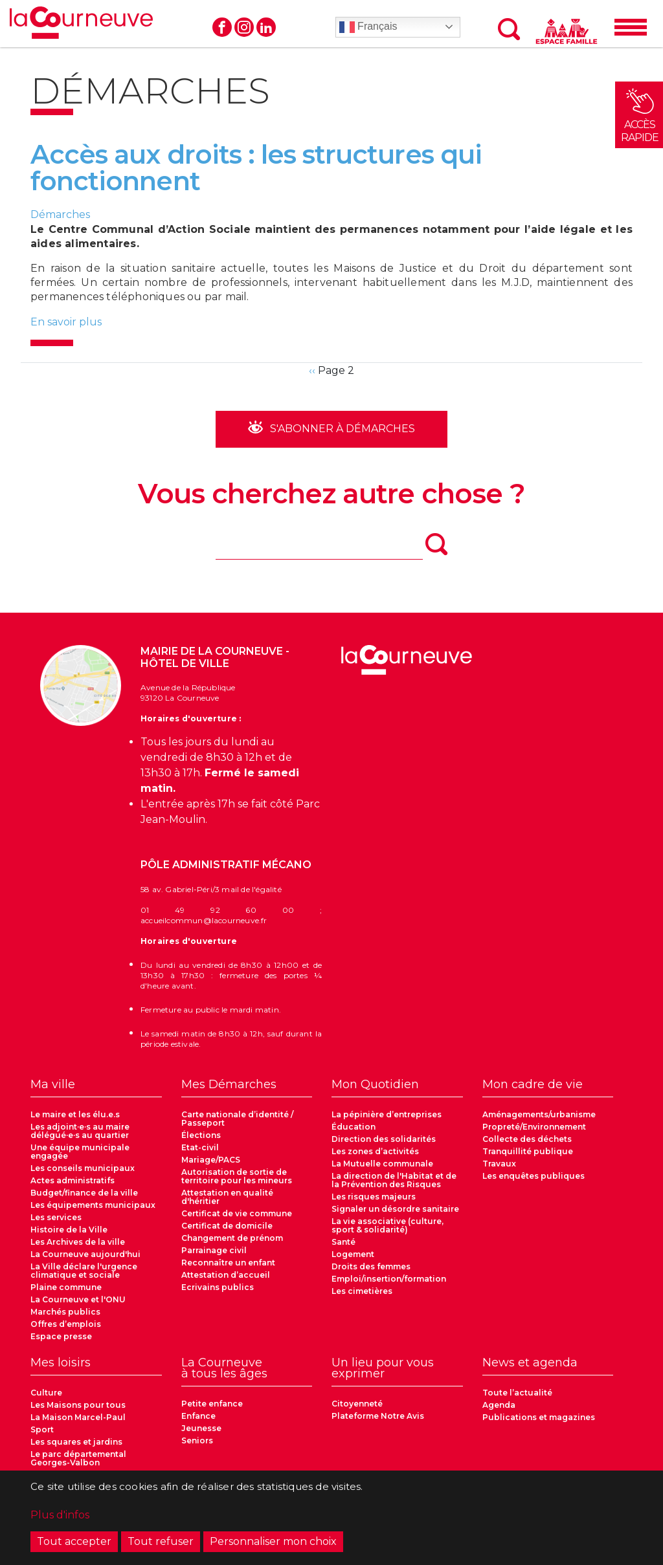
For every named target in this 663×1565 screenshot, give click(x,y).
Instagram (244, 27)
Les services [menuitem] (56, 1217)
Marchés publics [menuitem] (65, 1312)
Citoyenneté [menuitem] (357, 1403)
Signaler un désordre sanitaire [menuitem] (395, 1209)
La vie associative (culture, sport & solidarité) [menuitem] (388, 1225)
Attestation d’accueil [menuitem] (225, 1275)
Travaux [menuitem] (499, 1163)
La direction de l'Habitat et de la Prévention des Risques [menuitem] (394, 1180)
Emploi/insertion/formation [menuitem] (389, 1279)
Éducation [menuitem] (354, 1127)
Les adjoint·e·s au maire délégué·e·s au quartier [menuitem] (79, 1131)
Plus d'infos (59, 1519)
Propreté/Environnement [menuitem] (534, 1127)
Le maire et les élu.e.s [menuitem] (75, 1114)
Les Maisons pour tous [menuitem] (78, 1405)
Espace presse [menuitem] (61, 1336)
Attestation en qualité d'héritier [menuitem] (227, 1197)
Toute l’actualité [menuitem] (517, 1392)
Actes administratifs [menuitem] (72, 1180)
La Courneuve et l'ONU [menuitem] (78, 1299)
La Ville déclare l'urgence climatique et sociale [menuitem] (83, 1271)
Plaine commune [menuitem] (66, 1287)
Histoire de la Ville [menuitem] (68, 1229)
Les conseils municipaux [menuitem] (82, 1168)
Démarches (60, 214)
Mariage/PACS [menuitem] (210, 1160)
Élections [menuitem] (201, 1135)
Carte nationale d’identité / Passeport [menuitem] (237, 1119)
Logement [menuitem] (353, 1254)
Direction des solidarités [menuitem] (384, 1139)
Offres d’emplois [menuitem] (65, 1324)
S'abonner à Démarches (341, 428)
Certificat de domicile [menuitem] (227, 1226)
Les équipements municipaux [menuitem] (92, 1205)
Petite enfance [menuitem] (212, 1403)
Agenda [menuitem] (498, 1405)
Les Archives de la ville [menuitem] (77, 1242)
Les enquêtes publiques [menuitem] (533, 1176)
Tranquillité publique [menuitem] (527, 1151)
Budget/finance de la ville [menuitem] (84, 1193)
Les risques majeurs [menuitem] (374, 1196)
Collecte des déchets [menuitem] (527, 1139)
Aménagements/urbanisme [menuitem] (539, 1114)
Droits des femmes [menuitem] (371, 1266)
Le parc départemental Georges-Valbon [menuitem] (78, 1458)
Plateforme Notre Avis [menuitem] (378, 1416)
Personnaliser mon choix (273, 1545)
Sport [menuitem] (42, 1429)
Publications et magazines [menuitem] (538, 1417)
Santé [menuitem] (343, 1242)
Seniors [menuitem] (197, 1440)
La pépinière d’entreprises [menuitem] (387, 1114)
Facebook (222, 27)
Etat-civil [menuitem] (200, 1147)
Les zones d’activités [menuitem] (375, 1151)
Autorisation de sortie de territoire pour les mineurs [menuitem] (236, 1176)
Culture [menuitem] (46, 1392)
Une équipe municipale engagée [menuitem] (79, 1152)
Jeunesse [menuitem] (201, 1428)
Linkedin (266, 27)
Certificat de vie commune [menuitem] (236, 1213)
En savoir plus (66, 322)
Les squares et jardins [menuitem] (76, 1442)
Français (368, 27)
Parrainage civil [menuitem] (214, 1250)
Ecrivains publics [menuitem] (217, 1287)
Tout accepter (74, 1545)
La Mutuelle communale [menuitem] (382, 1163)
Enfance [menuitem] (198, 1416)
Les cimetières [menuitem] (362, 1291)
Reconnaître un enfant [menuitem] (228, 1262)
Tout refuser (161, 1545)
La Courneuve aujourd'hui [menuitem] (85, 1254)
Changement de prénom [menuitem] (232, 1238)
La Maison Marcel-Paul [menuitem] (78, 1417)
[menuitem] (96, 1088)
